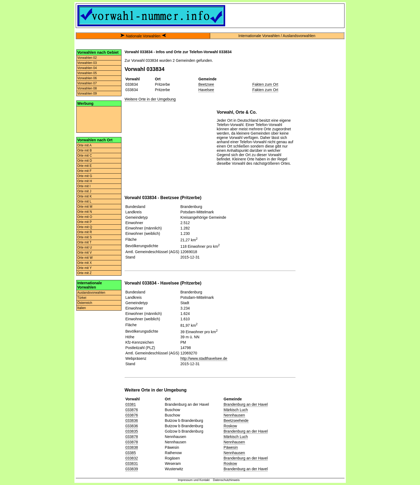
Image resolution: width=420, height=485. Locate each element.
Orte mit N (84, 212)
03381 (130, 404)
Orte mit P (84, 222)
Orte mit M (84, 207)
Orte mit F (84, 171)
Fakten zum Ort (265, 84)
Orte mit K (84, 196)
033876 (131, 410)
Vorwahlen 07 (87, 83)
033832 (131, 458)
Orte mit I (84, 186)
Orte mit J (84, 191)
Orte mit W (85, 258)
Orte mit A (84, 145)
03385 (130, 453)
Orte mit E (84, 166)
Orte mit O (84, 217)
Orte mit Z (84, 273)
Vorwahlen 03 (87, 63)
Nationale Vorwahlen (143, 36)
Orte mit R (84, 232)
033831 (131, 463)
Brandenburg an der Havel (246, 404)
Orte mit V (84, 252)
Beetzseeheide (236, 420)
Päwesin (231, 447)
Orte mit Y (84, 268)
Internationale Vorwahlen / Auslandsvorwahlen (276, 36)
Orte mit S (84, 237)
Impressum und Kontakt (194, 480)
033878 (131, 436)
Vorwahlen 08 (87, 88)
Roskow (230, 426)
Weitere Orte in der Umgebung (150, 99)
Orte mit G (84, 176)
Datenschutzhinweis (226, 480)
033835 (131, 431)
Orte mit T (84, 242)
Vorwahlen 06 (87, 78)
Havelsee (206, 90)
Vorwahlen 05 (87, 73)
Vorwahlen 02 (87, 58)
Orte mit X (84, 263)
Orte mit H (84, 181)
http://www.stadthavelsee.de (203, 358)
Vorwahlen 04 (87, 68)
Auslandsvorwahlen (91, 292)
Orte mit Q (84, 227)
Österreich (84, 303)
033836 (131, 420)
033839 (131, 469)
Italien (81, 308)
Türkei (81, 298)
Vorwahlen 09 (87, 93)
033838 (131, 447)
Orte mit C (84, 155)
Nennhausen (234, 415)
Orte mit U (84, 247)
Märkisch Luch (236, 410)
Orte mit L (84, 201)
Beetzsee (206, 84)
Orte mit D (84, 161)
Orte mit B (84, 150)
